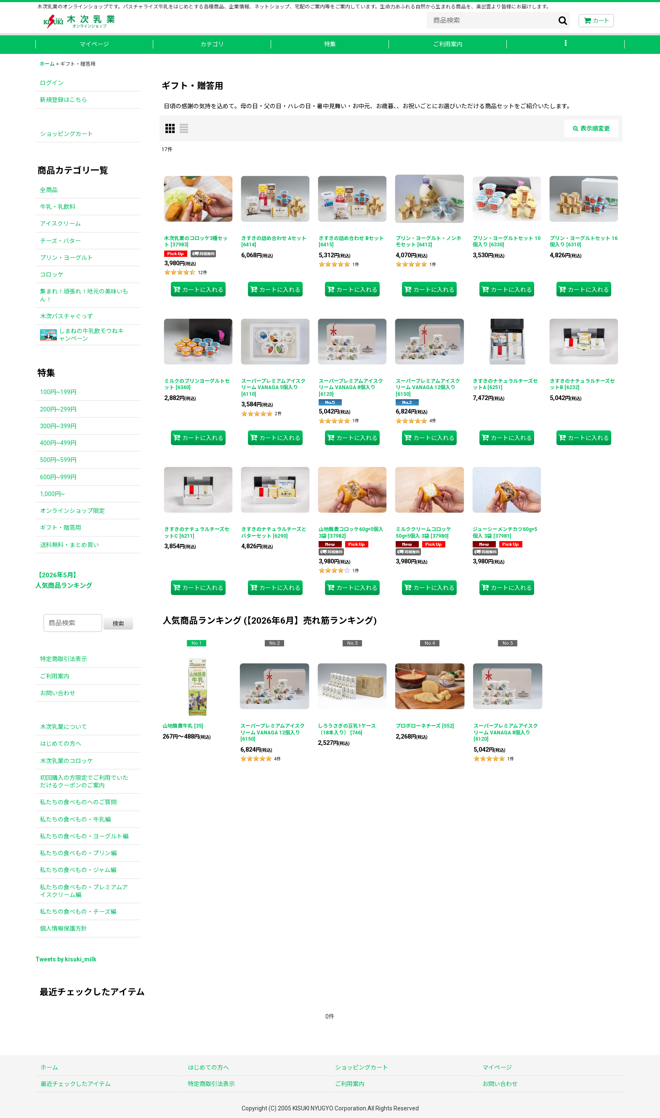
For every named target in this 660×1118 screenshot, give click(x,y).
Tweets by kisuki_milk (65, 959)
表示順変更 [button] (591, 128)
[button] (566, 44)
